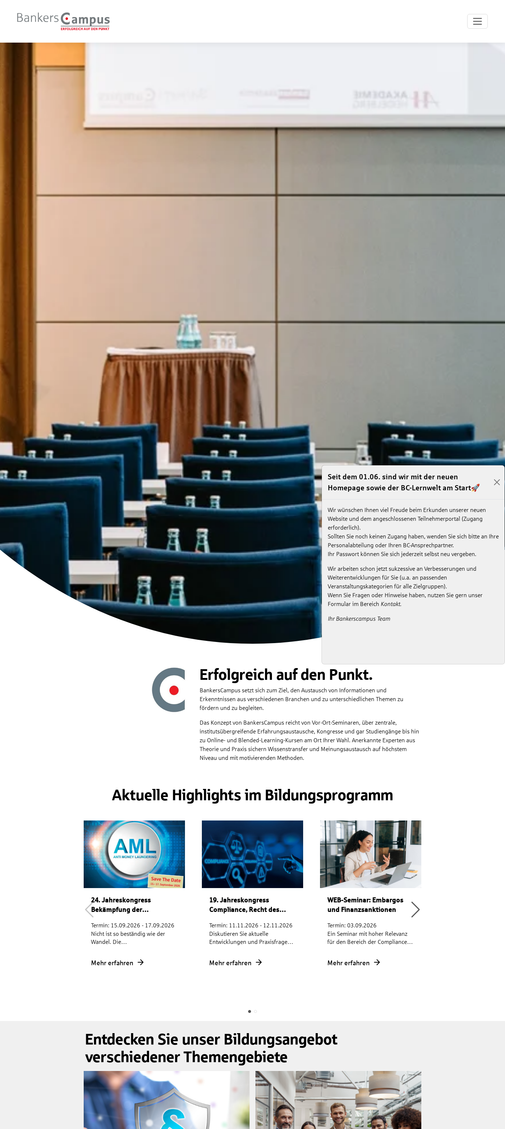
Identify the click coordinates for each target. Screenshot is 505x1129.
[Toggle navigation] (477, 21)
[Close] (497, 482)
